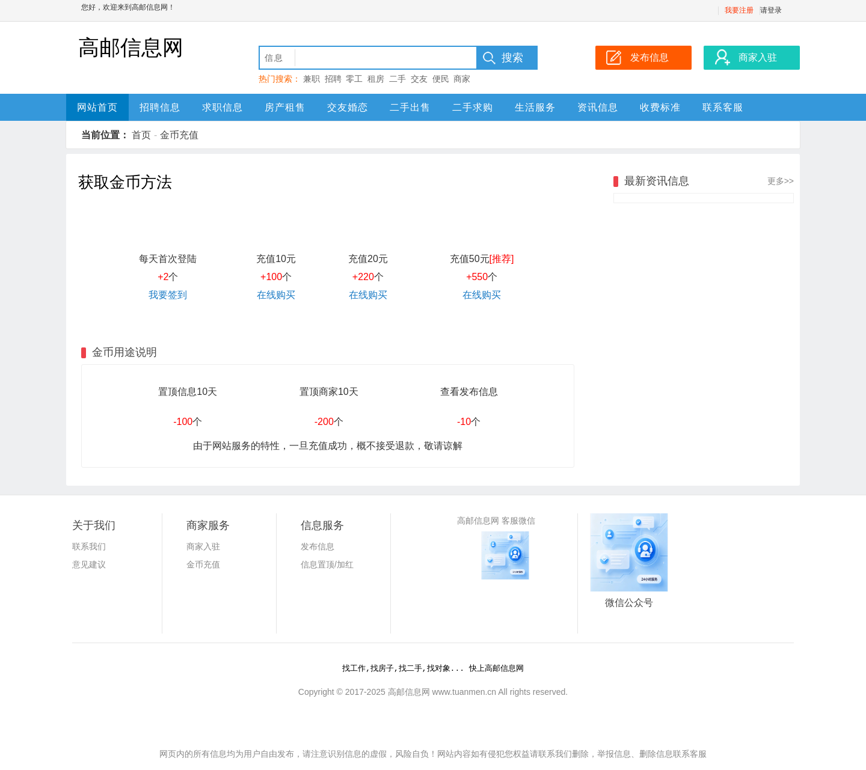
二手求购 (472, 107)
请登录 (771, 10)
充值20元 (368, 259)
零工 (354, 79)
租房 (375, 79)
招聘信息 (160, 107)
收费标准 (660, 107)
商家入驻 (203, 546)
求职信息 (222, 107)
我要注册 (739, 10)
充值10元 (276, 259)
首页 (141, 135)
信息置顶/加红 (327, 564)
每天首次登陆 (168, 259)
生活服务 (535, 107)
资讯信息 (597, 107)
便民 (440, 79)
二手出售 (410, 107)
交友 (419, 79)
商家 (461, 79)
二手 (397, 79)
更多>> (780, 181)
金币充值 (179, 135)
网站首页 (97, 107)
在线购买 (276, 295)
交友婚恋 (347, 107)
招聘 (333, 79)
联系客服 (722, 107)
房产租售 (285, 107)
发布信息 (317, 546)
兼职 (311, 79)
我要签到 (168, 295)
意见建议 (89, 564)
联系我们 (89, 546)
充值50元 (482, 259)
